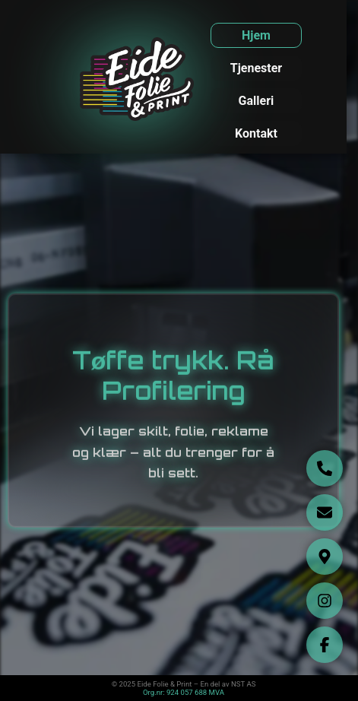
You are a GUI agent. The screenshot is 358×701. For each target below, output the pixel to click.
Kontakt (256, 133)
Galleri (256, 101)
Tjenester (256, 68)
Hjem (256, 35)
